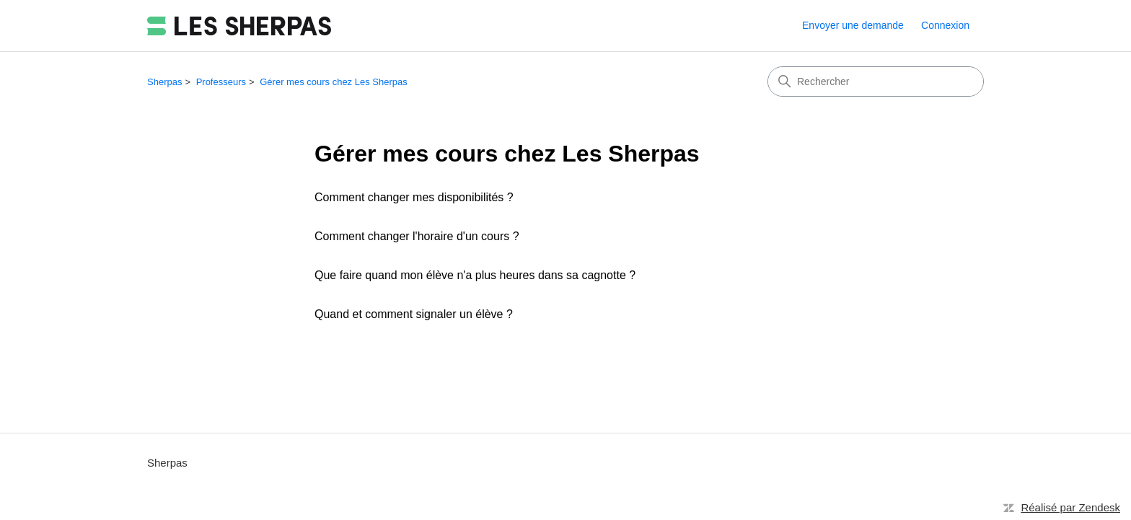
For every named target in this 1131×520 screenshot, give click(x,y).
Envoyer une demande (853, 25)
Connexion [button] (945, 25)
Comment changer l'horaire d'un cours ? (416, 236)
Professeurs (221, 81)
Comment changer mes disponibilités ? (414, 197)
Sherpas (164, 81)
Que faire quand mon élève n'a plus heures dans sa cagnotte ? (474, 275)
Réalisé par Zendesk (1070, 507)
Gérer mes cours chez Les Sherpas (333, 81)
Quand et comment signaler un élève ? (413, 314)
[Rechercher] (875, 81)
